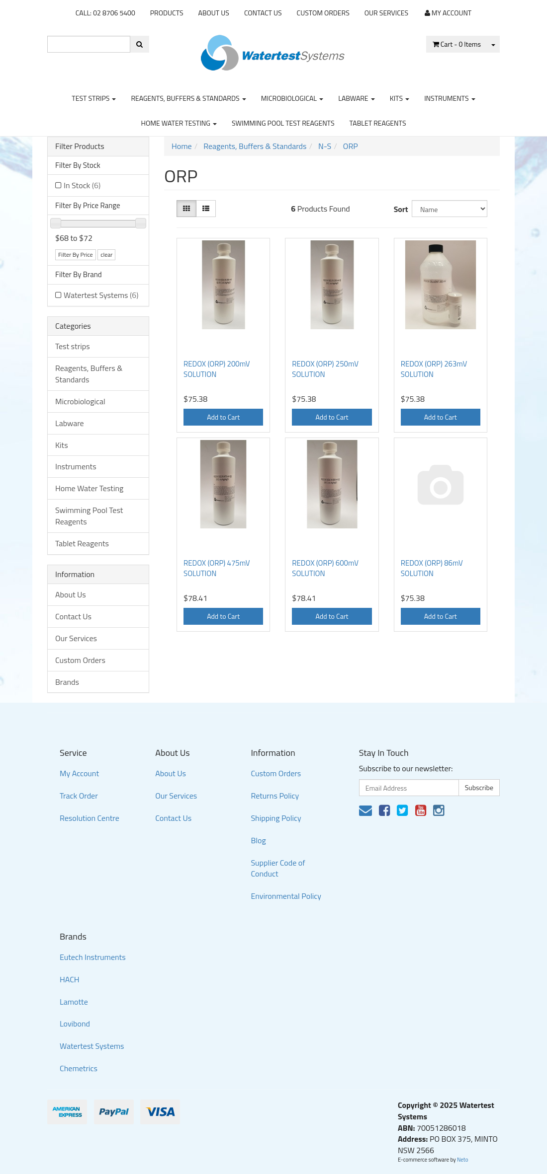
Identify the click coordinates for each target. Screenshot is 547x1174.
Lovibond (75, 1023)
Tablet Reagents (378, 123)
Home (182, 146)
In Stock (82, 185)
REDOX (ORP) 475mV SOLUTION (216, 568)
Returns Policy (275, 796)
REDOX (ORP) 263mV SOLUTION (434, 369)
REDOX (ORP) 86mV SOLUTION (432, 568)
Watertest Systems (101, 295)
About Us (213, 12)
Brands (67, 682)
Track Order (79, 796)
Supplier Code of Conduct (278, 868)
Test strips (94, 98)
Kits (399, 98)
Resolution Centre (89, 818)
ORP (350, 146)
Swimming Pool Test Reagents (283, 123)
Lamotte (74, 1002)
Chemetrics (78, 1068)
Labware (356, 98)
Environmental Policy (286, 896)
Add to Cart (223, 417)
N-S (324, 146)
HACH (70, 979)
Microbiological (292, 98)
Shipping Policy (276, 818)
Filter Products (79, 146)
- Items (457, 44)
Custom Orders (323, 12)
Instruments (449, 98)
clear (106, 254)
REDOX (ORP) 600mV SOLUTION (325, 568)
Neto (462, 1160)
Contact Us (263, 12)
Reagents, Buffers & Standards (188, 98)
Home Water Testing (179, 123)
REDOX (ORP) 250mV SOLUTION (325, 369)
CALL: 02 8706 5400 (105, 12)
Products (166, 12)
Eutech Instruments (93, 957)
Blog (258, 840)
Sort (399, 209)
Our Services (386, 12)
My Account (79, 773)
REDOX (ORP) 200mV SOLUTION (216, 369)
